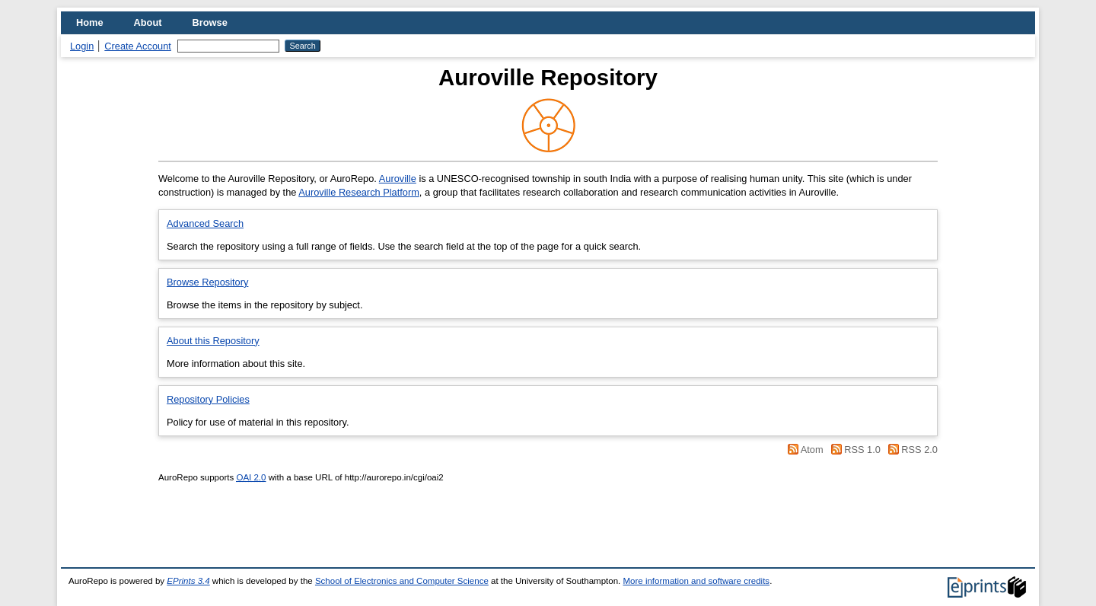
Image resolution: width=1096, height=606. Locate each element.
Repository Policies (208, 399)
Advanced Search (205, 223)
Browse (210, 22)
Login (82, 46)
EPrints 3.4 (188, 580)
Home (90, 22)
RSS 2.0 (919, 449)
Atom (812, 449)
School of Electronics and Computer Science (402, 580)
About (148, 22)
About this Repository (213, 340)
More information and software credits (696, 580)
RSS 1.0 (862, 449)
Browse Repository (207, 282)
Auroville (397, 178)
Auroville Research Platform (358, 192)
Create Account (137, 46)
